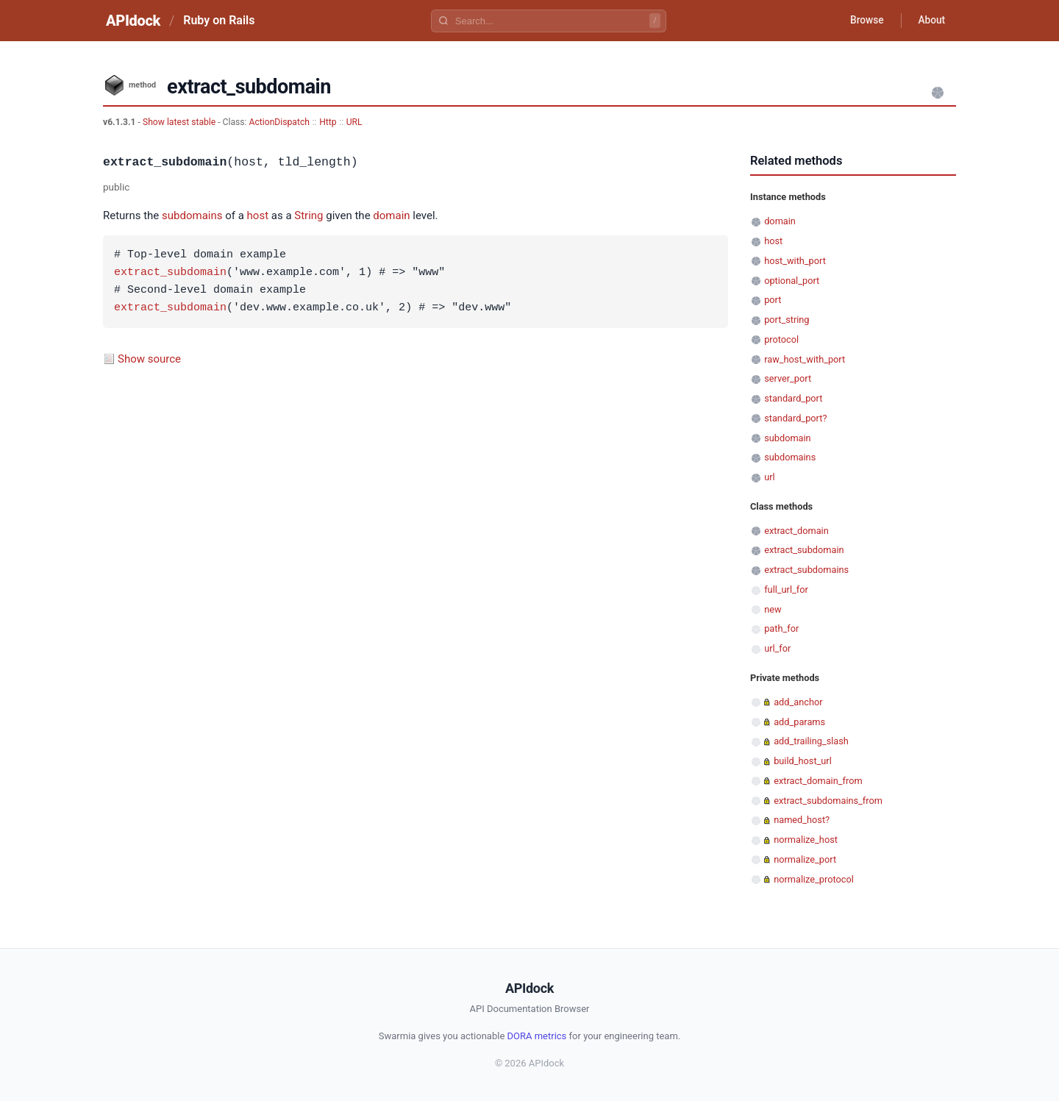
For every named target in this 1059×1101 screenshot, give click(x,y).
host (257, 215)
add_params (799, 721)
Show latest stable (180, 122)
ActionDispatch (279, 122)
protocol (781, 339)
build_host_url (803, 760)
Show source (149, 359)
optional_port (791, 280)
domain (391, 215)
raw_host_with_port (804, 359)
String (308, 215)
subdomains (192, 215)
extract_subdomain (170, 273)
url (769, 476)
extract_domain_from (818, 780)
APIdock (133, 20)
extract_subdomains (806, 569)
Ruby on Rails (218, 20)
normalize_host (806, 839)
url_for (777, 648)
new (772, 609)
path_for (781, 628)
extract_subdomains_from (828, 800)
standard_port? (795, 418)
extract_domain (796, 530)
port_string (786, 319)
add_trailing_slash (811, 741)
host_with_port (795, 260)
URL (354, 122)
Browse (863, 20)
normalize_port (805, 859)
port (772, 299)
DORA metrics (537, 1035)
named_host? (802, 819)
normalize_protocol (814, 879)
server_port (787, 378)
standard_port (793, 398)
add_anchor (798, 702)
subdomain (787, 437)
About (930, 20)
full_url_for (786, 589)
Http (327, 122)
